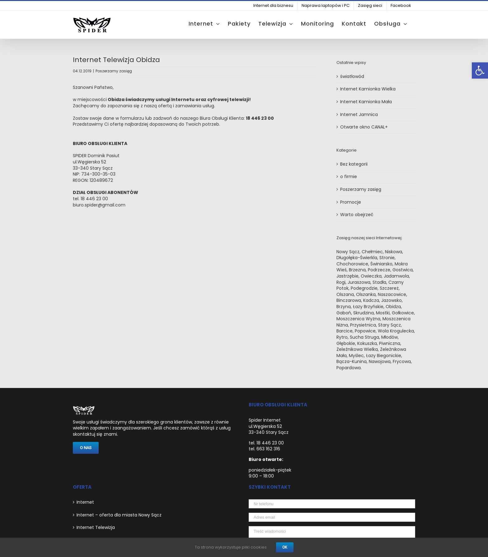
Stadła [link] (379, 282)
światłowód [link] (352, 76)
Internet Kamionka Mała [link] (366, 102)
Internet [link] (85, 502)
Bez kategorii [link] (354, 164)
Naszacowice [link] (392, 294)
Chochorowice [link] (352, 264)
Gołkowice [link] (403, 313)
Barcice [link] (344, 331)
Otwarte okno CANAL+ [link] (364, 127)
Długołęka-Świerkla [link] (356, 257)
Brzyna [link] (343, 306)
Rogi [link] (340, 282)
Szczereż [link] (389, 288)
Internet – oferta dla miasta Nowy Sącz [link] (119, 515)
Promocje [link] (350, 202)
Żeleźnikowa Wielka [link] (357, 349)
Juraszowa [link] (359, 282)
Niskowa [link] (393, 252)
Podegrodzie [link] (364, 288)
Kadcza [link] (371, 300)
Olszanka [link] (366, 294)
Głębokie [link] (345, 343)
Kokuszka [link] (367, 343)
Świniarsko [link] (381, 264)
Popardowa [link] (348, 368)
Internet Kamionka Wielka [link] (368, 89)
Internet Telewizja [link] (96, 527)
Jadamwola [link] (396, 276)
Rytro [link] (342, 337)
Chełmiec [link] (372, 252)
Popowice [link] (365, 331)
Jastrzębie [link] (347, 276)
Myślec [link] (356, 355)
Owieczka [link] (371, 276)
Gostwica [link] (402, 270)
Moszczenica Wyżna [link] (358, 319)
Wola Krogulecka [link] (396, 331)
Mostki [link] (383, 313)
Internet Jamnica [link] (359, 114)
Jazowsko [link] (391, 300)
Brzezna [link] (357, 270)
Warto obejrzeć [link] (356, 215)
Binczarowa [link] (348, 300)
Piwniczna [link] (389, 343)
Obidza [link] (393, 306)
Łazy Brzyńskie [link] (368, 306)
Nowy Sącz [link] (347, 252)
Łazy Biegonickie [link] (383, 355)
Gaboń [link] (343, 313)
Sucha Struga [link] (364, 337)
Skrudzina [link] (363, 313)
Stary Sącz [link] (389, 325)
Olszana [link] (345, 294)
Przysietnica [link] (363, 325)
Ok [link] (284, 547)
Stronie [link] (387, 257)
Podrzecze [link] (379, 270)
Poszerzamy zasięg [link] (114, 71)
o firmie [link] (348, 177)
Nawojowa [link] (380, 361)
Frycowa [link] (402, 361)
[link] (480, 70)
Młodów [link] (389, 337)
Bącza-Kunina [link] (351, 361)
